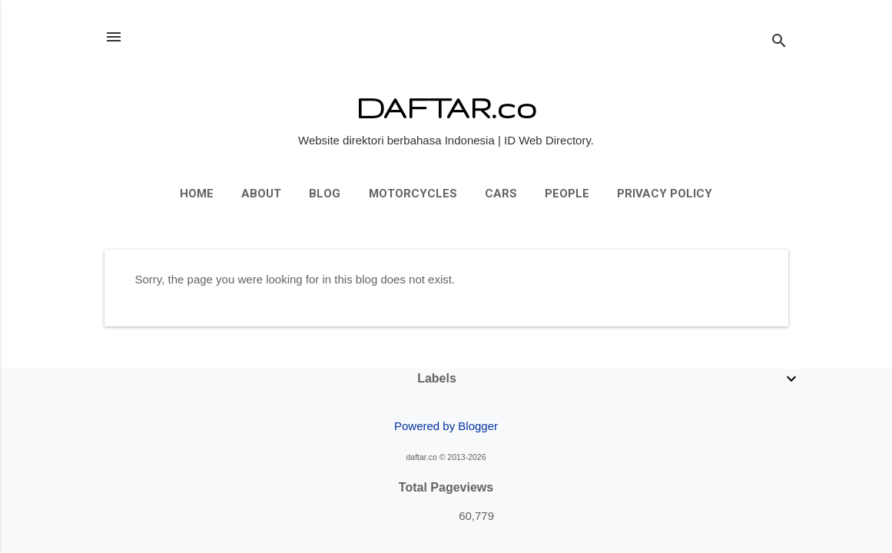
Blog (324, 193)
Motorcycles (413, 193)
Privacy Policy (664, 193)
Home (197, 193)
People (567, 193)
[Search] (779, 41)
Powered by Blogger (446, 425)
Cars (501, 193)
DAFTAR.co (446, 107)
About (261, 193)
